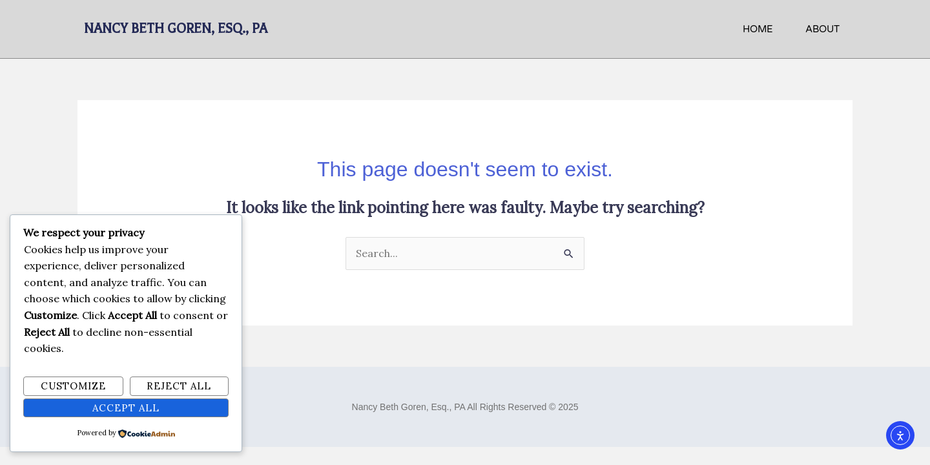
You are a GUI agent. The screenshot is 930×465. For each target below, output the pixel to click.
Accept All (126, 408)
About (822, 29)
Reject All (179, 386)
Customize (73, 386)
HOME (758, 29)
